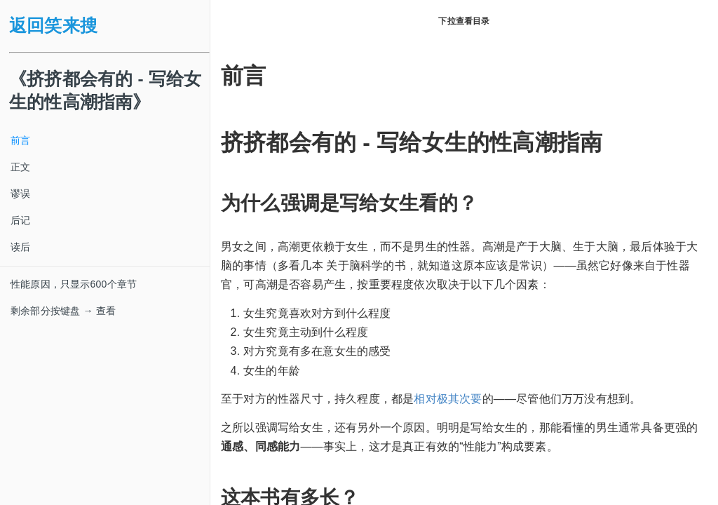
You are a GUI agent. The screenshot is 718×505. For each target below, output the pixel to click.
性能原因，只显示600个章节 (74, 284)
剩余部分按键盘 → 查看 (63, 310)
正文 (20, 167)
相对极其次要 (448, 399)
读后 (20, 246)
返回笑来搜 (53, 25)
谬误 (20, 193)
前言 (20, 140)
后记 (20, 220)
